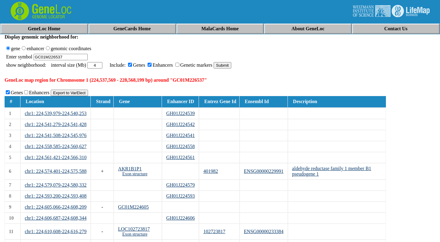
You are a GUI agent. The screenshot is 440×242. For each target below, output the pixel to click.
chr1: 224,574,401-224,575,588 (55, 171)
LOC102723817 (134, 229)
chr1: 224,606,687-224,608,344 (55, 218)
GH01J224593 (180, 196)
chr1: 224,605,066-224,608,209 (55, 207)
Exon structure (134, 174)
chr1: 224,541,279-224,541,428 (55, 124)
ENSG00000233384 (264, 231)
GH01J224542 (180, 124)
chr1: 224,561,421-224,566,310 (55, 157)
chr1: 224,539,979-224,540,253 (55, 113)
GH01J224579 (180, 185)
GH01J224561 (180, 157)
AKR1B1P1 (129, 168)
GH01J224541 (180, 135)
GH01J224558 (180, 146)
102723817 (214, 231)
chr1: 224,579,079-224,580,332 (55, 185)
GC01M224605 (133, 207)
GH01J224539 (180, 113)
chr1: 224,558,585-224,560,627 (55, 146)
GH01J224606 (180, 218)
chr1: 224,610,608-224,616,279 (55, 231)
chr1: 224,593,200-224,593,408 (55, 196)
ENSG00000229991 (264, 171)
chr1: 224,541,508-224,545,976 (55, 135)
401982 (210, 171)
